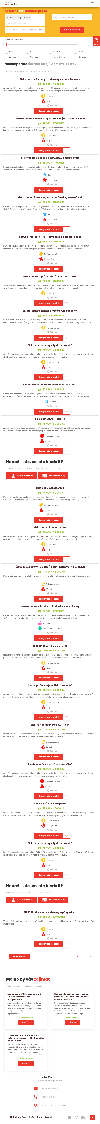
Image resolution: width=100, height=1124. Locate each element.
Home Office (59, 57)
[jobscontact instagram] (76, 1118)
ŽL (31, 51)
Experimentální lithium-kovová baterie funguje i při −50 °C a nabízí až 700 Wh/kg (25, 1038)
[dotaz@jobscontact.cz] (50, 1088)
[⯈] (90, 956)
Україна (82, 51)
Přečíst (25, 1022)
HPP (11, 51)
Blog (39, 1117)
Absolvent (34, 57)
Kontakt (49, 1117)
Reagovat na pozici (49, 111)
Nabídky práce (18, 1117)
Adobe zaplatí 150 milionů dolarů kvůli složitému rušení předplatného (24, 997)
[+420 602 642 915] (50, 1097)
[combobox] (25, 20)
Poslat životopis (22, 476)
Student (57, 51)
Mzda (7, 39)
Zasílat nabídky (97, 41)
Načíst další (19, 956)
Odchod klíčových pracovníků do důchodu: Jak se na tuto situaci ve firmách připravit (72, 997)
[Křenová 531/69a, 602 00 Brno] (50, 1105)
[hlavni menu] (92, 3)
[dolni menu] (92, 1117)
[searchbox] (23, 23)
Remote (82, 57)
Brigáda (12, 57)
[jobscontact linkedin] (83, 1118)
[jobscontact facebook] (70, 1118)
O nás (31, 1117)
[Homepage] (12, 3)
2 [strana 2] (84, 956)
